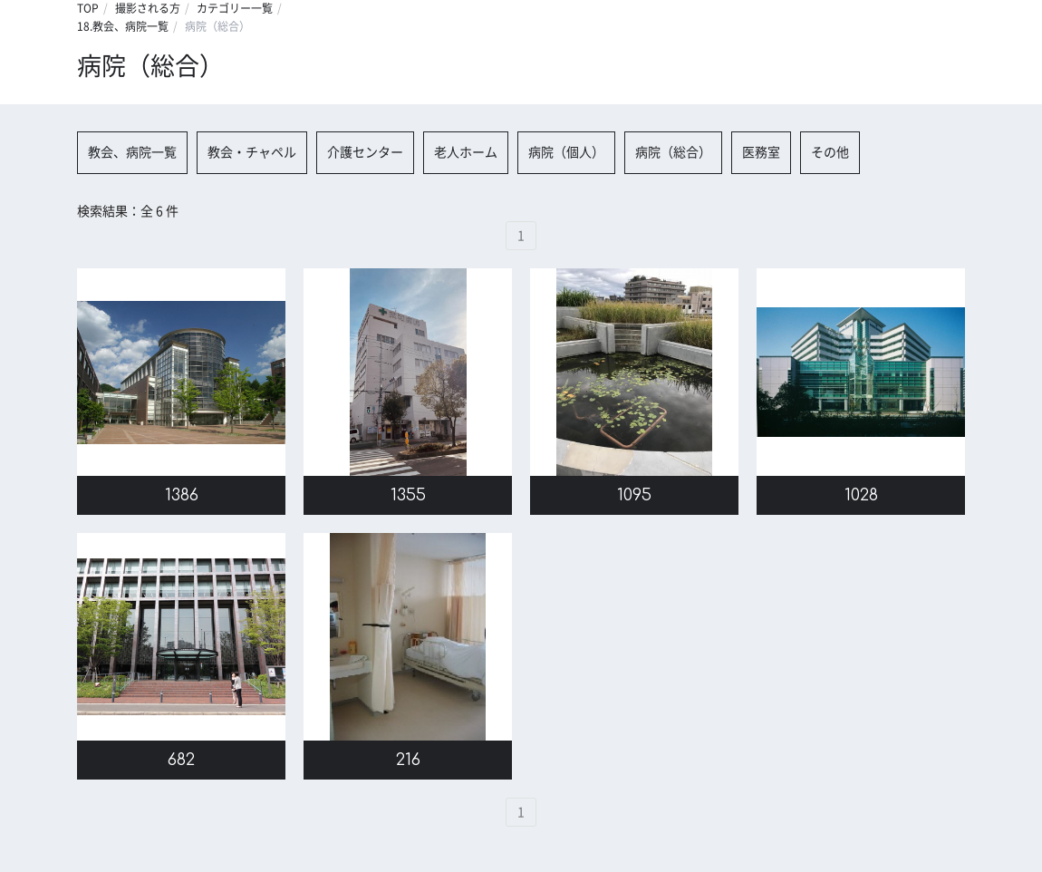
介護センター (365, 152)
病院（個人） (566, 152)
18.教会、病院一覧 (123, 26)
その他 (830, 152)
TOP (88, 8)
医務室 (761, 152)
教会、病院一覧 (132, 152)
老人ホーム (465, 152)
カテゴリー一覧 (235, 8)
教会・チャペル (251, 152)
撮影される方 (147, 8)
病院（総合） (673, 152)
